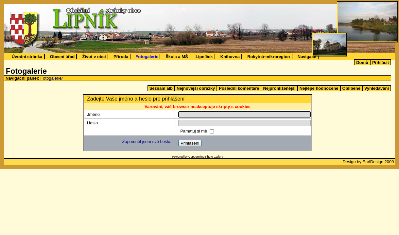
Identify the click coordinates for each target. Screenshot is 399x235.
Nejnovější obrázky (196, 88)
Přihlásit (380, 62)
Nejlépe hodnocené (319, 88)
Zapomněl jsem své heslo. (146, 141)
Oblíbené (351, 88)
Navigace (307, 56)
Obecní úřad (62, 56)
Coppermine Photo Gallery (205, 156)
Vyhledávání (376, 88)
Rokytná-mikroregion (268, 56)
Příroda (120, 56)
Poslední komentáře (239, 88)
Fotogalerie (146, 56)
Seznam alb (161, 88)
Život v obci (94, 56)
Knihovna (230, 56)
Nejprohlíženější (279, 88)
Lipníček (204, 56)
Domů (362, 62)
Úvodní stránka (27, 56)
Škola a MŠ (176, 56)
